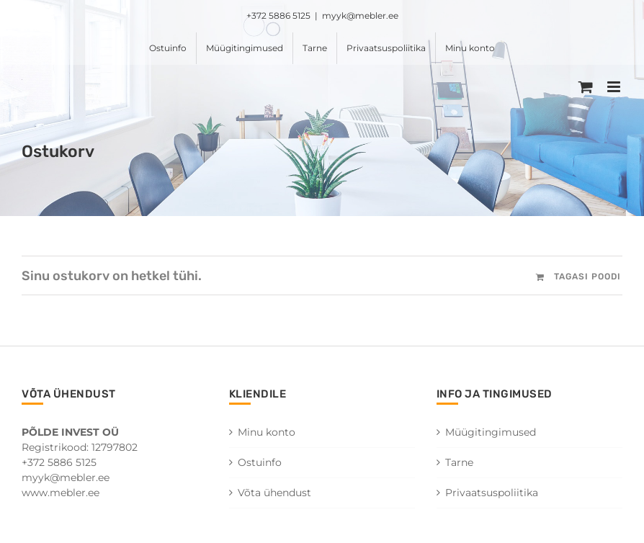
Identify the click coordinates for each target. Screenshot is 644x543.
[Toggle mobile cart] (585, 86)
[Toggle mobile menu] (614, 86)
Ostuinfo (260, 462)
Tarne (459, 462)
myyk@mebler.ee (360, 15)
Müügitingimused (490, 432)
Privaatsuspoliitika (491, 492)
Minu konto (266, 432)
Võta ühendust (274, 492)
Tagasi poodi (587, 277)
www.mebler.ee (60, 492)
